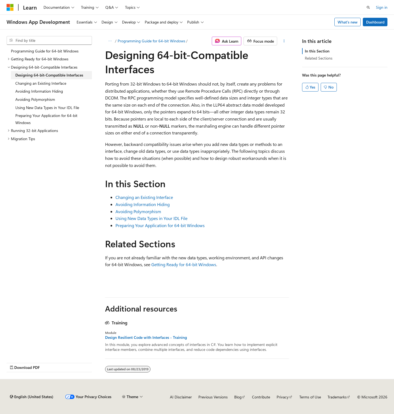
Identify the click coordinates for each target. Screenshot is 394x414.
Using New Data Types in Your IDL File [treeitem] (47, 107)
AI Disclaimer (181, 397)
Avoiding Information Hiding (142, 204)
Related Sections (318, 58)
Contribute (261, 397)
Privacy (283, 397)
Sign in (381, 7)
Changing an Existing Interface (144, 197)
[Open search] (368, 7)
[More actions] (284, 41)
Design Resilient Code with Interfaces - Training (146, 337)
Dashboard (375, 22)
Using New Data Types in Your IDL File (151, 218)
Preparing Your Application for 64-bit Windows (160, 225)
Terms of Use (310, 397)
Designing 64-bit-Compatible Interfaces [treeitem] (49, 75)
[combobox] (49, 40)
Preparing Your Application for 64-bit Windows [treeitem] (46, 119)
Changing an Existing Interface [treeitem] (40, 83)
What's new (348, 22)
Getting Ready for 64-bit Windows (183, 264)
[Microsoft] (10, 7)
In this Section (317, 51)
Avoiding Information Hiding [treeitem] (39, 91)
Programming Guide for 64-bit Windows (151, 40)
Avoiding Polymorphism (138, 211)
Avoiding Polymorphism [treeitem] (35, 99)
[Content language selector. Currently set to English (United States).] (32, 396)
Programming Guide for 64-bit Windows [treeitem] (45, 51)
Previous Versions (213, 397)
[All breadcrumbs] (110, 41)
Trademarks (337, 397)
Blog (238, 397)
